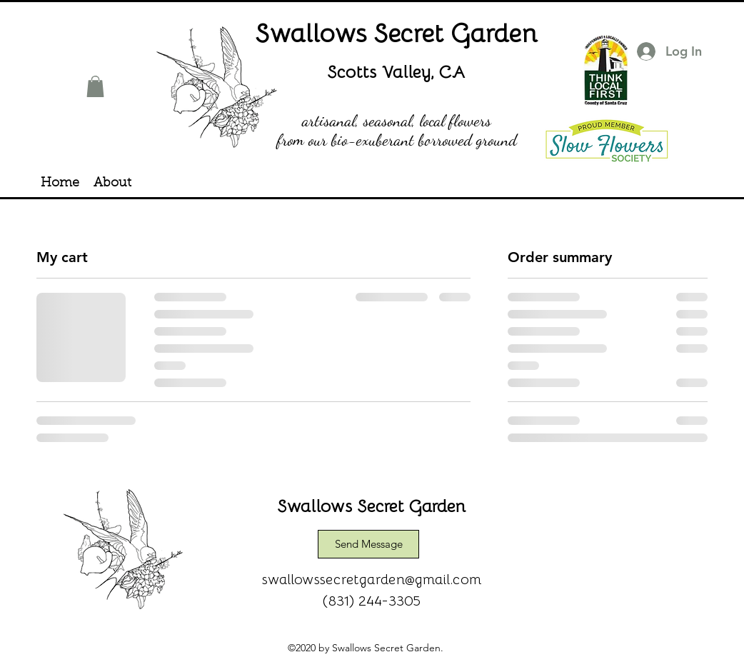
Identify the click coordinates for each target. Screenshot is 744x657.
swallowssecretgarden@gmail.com (372, 578)
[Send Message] (368, 544)
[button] (95, 86)
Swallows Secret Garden (397, 32)
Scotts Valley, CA (397, 71)
